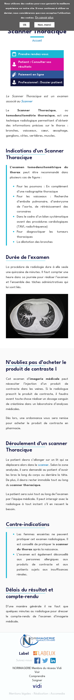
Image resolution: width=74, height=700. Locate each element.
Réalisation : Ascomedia (49, 693)
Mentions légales (20, 693)
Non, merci (44, 24)
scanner (43, 465)
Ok (24, 24)
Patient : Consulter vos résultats (34, 64)
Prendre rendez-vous (33, 54)
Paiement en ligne (31, 74)
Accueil (37, 40)
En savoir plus (44, 17)
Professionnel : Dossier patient (40, 82)
